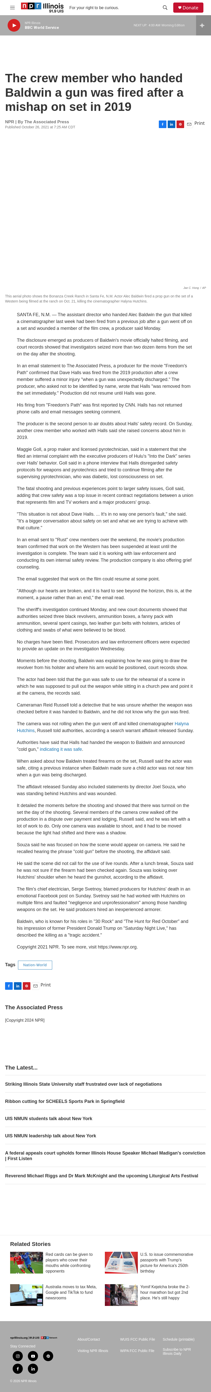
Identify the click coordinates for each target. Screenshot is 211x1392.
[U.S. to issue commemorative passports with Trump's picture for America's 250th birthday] (121, 1263)
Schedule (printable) (179, 1339)
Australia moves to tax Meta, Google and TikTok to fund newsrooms (71, 1292)
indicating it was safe (61, 749)
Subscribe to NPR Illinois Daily (177, 1352)
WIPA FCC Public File (137, 1351)
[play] (14, 25)
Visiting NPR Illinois (93, 1351)
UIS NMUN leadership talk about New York (50, 1135)
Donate (190, 7)
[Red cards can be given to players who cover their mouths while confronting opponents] (26, 1263)
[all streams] (203, 25)
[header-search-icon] (165, 7)
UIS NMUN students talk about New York (48, 1118)
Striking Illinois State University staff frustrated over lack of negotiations (83, 1084)
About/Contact (89, 1339)
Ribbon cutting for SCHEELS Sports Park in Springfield (65, 1101)
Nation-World (35, 965)
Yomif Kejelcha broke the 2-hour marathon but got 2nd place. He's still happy (165, 1292)
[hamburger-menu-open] (12, 8)
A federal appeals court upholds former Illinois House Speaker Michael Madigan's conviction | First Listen (105, 1156)
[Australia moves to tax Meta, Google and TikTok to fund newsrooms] (26, 1295)
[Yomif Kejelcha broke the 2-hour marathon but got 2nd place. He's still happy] (121, 1295)
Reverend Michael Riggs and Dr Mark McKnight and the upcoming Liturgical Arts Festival (101, 1175)
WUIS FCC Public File (137, 1339)
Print (199, 123)
